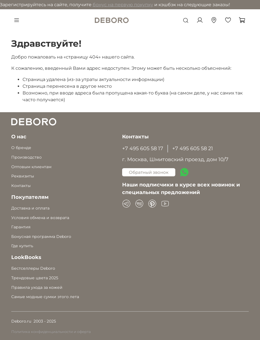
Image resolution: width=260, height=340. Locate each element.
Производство (26, 157)
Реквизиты (22, 176)
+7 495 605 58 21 (192, 148)
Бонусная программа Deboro (41, 236)
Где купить (22, 245)
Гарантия (20, 226)
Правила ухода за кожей (36, 287)
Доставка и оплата (30, 208)
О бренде (21, 147)
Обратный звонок (149, 172)
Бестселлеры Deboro (33, 268)
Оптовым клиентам (31, 166)
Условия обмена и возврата (40, 217)
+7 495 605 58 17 (142, 148)
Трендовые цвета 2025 (34, 277)
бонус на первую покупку (65, 4)
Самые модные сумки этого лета (45, 296)
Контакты (21, 185)
